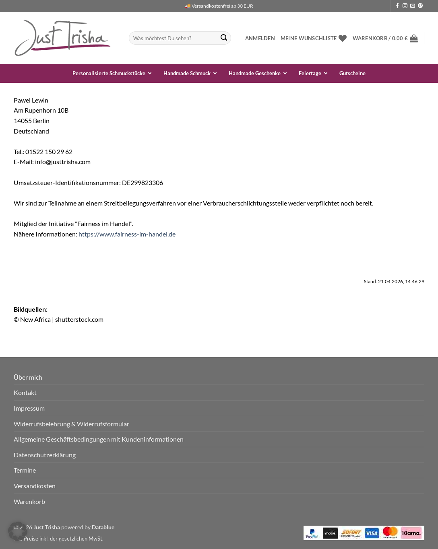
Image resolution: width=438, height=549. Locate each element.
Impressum (29, 408)
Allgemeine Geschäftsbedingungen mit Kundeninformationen (99, 439)
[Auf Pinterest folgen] (420, 6)
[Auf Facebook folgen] (397, 6)
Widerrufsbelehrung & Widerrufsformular (71, 424)
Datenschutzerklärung (45, 455)
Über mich (28, 377)
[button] (260, 38)
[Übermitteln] (224, 38)
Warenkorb (29, 501)
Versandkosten (35, 485)
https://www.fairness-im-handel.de (127, 234)
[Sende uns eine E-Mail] (412, 6)
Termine (25, 470)
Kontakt (25, 392)
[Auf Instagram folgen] (405, 6)
